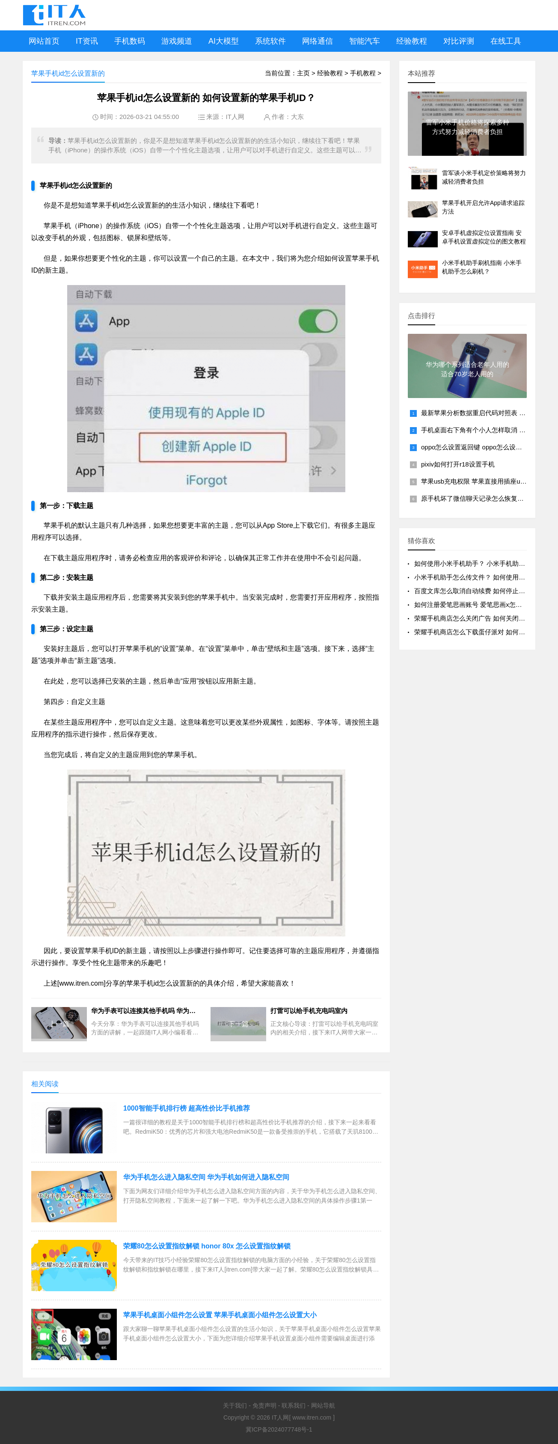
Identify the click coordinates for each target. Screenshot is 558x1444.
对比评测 (458, 41)
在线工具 (505, 41)
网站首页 (44, 41)
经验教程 (411, 41)
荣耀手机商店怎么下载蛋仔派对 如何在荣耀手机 (482, 632)
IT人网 (235, 116)
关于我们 (235, 1405)
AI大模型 (223, 41)
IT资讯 (87, 41)
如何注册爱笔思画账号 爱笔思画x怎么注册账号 (481, 604)
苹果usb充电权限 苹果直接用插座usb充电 (480, 481)
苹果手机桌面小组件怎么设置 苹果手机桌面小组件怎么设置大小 (220, 1315)
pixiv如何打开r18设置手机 (458, 464)
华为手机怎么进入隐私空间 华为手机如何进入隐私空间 (206, 1177)
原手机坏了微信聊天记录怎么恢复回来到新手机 (488, 498)
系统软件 (270, 41)
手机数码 (129, 41)
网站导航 (323, 1405)
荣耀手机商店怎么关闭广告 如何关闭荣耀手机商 (482, 618)
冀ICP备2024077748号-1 (279, 1429)
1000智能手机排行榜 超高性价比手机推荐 (186, 1108)
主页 (303, 73)
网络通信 (317, 41)
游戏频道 (176, 41)
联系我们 (294, 1405)
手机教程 (363, 73)
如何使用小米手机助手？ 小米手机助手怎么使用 (482, 563)
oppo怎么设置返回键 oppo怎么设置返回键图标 (487, 447)
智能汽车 (364, 41)
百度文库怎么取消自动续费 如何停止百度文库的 (482, 590)
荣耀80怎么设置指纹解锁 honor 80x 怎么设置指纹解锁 (207, 1246)
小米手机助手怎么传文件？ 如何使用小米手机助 (482, 577)
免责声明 (264, 1405)
